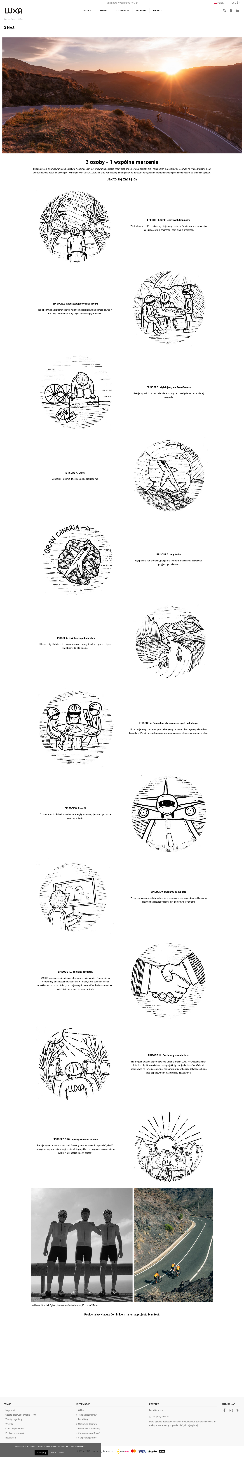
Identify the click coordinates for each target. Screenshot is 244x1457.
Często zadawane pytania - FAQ (20, 1415)
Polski (221, 2)
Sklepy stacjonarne (87, 1437)
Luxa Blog (83, 1419)
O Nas (81, 1410)
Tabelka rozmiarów (87, 1415)
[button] (158, 10)
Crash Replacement (14, 1428)
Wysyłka (9, 1424)
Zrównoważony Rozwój (89, 1433)
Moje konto (10, 1410)
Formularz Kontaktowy (89, 1428)
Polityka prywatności (15, 1433)
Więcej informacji (57, 1453)
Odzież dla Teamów (87, 1424)
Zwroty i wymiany (13, 1419)
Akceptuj (41, 1452)
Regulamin (10, 1437)
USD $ (236, 2)
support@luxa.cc (160, 1416)
